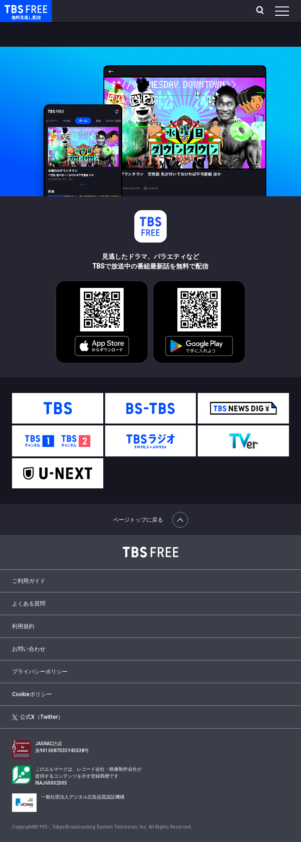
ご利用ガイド (28, 581)
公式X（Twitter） (37, 717)
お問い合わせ (28, 649)
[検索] (261, 11)
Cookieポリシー (32, 694)
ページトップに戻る (150, 520)
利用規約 (23, 626)
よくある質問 (28, 603)
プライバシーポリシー (40, 671)
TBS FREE (15, 8)
